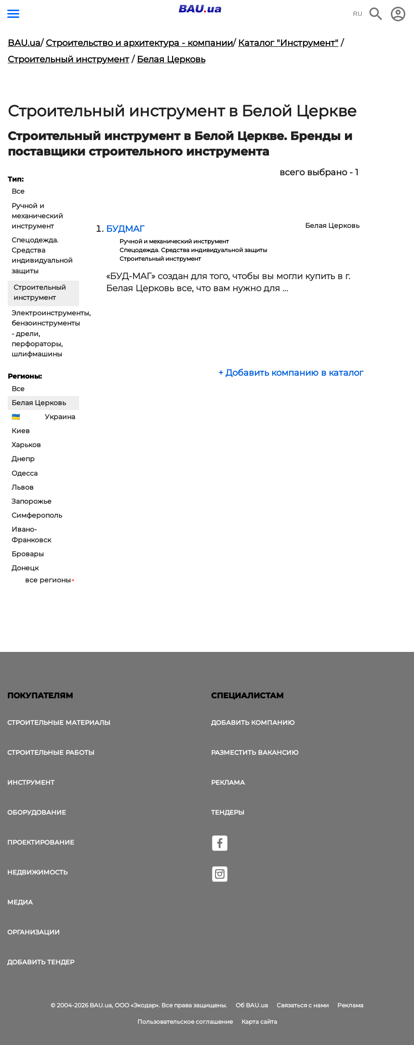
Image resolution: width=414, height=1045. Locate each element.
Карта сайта (259, 1021)
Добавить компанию (252, 722)
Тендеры (227, 812)
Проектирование (40, 842)
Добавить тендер (40, 962)
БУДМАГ (125, 229)
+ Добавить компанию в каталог (290, 372)
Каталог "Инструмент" (288, 43)
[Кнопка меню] (13, 14)
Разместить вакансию (254, 752)
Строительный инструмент (68, 59)
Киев (21, 430)
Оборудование (36, 812)
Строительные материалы (58, 722)
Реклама (228, 782)
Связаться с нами (303, 1005)
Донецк (25, 568)
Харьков (26, 444)
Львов (23, 487)
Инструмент (30, 782)
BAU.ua (24, 43)
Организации (33, 932)
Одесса (25, 473)
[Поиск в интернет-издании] (376, 14)
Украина (60, 416)
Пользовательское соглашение (185, 1021)
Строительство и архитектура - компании (139, 43)
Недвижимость (37, 872)
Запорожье (32, 501)
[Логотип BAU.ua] (200, 9)
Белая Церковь (171, 59)
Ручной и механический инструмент (37, 215)
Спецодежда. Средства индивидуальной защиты (42, 255)
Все (18, 191)
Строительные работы (50, 752)
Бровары (28, 554)
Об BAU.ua (252, 1005)
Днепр (23, 458)
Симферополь (37, 515)
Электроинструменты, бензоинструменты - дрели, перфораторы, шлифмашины (45, 333)
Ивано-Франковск (31, 534)
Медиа (20, 902)
